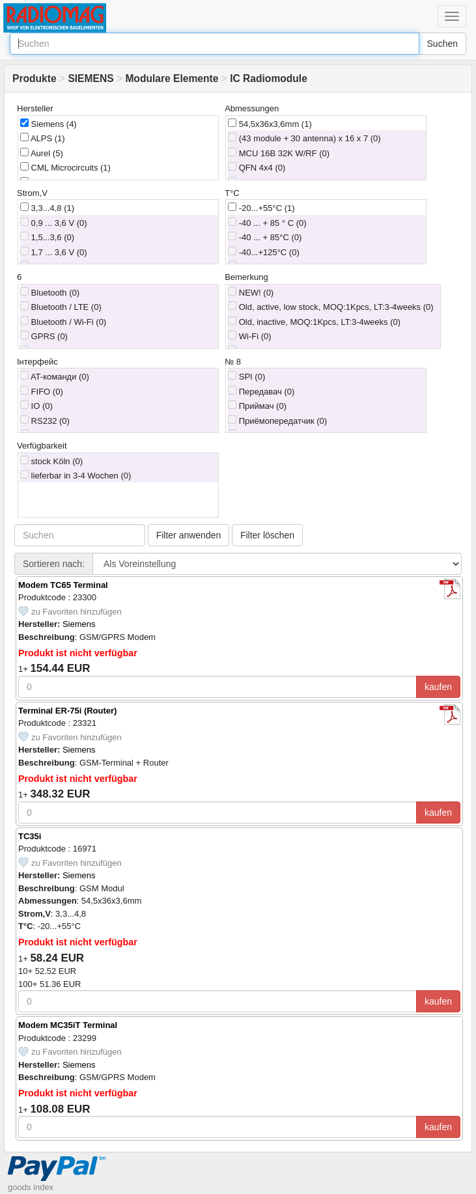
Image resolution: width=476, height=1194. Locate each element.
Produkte (34, 78)
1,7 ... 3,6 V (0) (53, 252)
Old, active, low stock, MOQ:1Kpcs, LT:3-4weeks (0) (330, 306)
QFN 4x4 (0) (256, 167)
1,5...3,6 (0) (47, 237)
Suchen (442, 43)
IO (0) (36, 405)
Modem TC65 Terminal (63, 585)
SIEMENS (90, 78)
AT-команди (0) (54, 376)
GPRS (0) (44, 336)
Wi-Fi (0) (249, 336)
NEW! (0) (250, 292)
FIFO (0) (41, 391)
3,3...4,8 (47, 207)
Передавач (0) (261, 391)
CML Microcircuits (65, 167)
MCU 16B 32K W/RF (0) (278, 153)
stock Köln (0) (51, 461)
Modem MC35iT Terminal (67, 1025)
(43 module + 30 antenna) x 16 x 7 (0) (304, 138)
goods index (30, 1187)
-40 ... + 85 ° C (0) (267, 222)
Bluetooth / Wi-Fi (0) (63, 321)
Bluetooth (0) (49, 292)
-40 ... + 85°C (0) (264, 237)
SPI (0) (246, 376)
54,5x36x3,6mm (270, 123)
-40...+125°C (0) (264, 252)
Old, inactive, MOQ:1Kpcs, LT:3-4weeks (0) (314, 321)
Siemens (48, 123)
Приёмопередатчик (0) (277, 420)
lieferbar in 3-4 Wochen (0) (75, 475)
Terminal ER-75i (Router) (67, 710)
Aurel (41, 153)
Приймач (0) (257, 405)
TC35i (29, 836)
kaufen (438, 687)
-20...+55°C (261, 207)
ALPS (42, 138)
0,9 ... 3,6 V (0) (53, 222)
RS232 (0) (45, 420)
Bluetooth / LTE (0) (61, 306)
